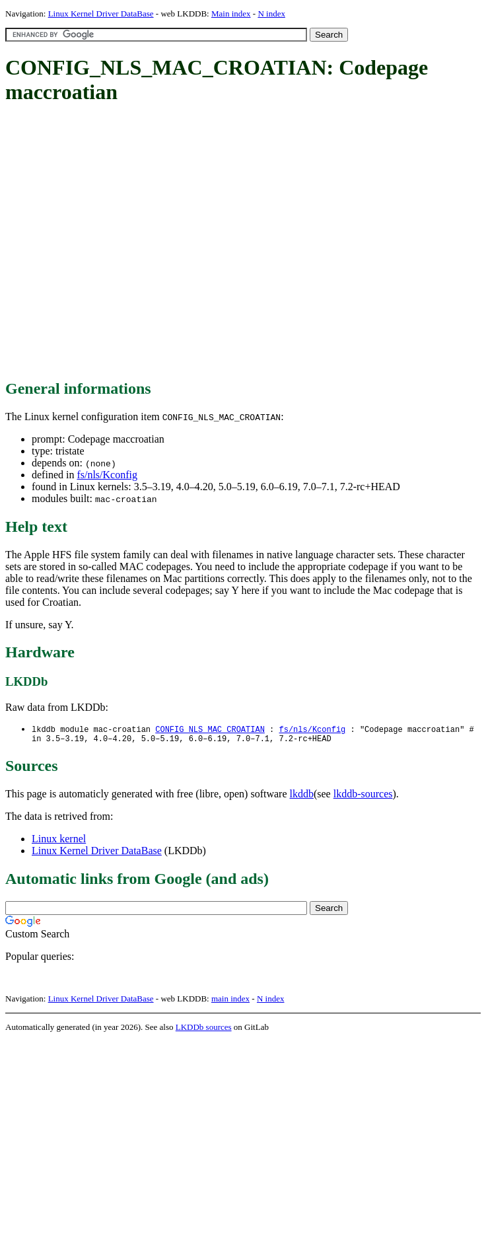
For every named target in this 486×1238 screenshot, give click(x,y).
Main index (231, 13)
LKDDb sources (204, 1030)
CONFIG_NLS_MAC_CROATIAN (210, 729)
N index (271, 13)
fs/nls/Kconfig (107, 474)
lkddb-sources (363, 796)
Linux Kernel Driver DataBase (101, 13)
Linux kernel (59, 841)
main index (230, 1001)
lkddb (302, 796)
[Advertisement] (124, 243)
